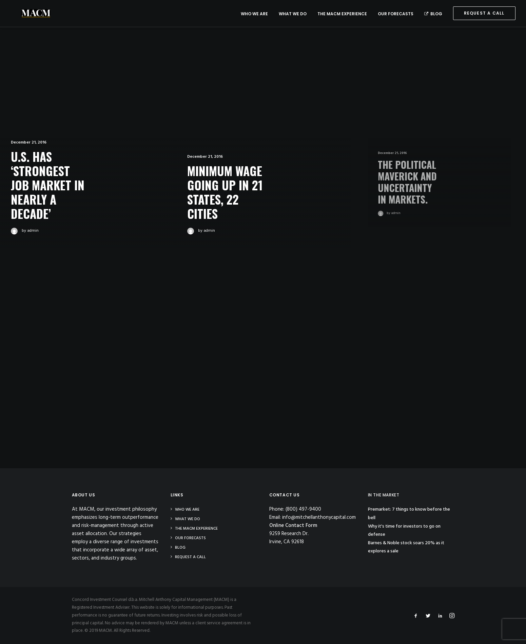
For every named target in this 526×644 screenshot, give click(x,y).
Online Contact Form (293, 526)
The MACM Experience (342, 14)
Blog (433, 14)
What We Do (293, 14)
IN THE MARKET (384, 495)
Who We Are (254, 14)
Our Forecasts (395, 14)
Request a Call (190, 557)
